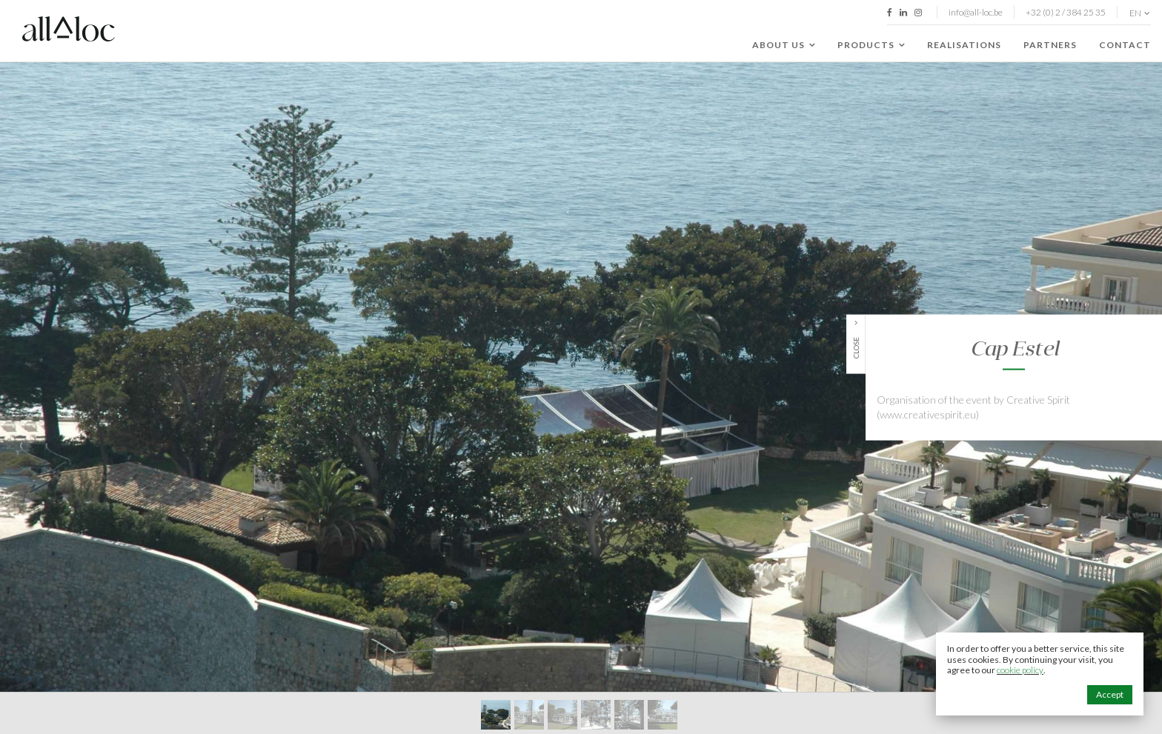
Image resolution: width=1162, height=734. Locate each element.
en (1139, 13)
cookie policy (1020, 669)
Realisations (964, 44)
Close (855, 347)
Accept (1109, 694)
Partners (1050, 44)
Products (871, 45)
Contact (1125, 44)
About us (783, 45)
